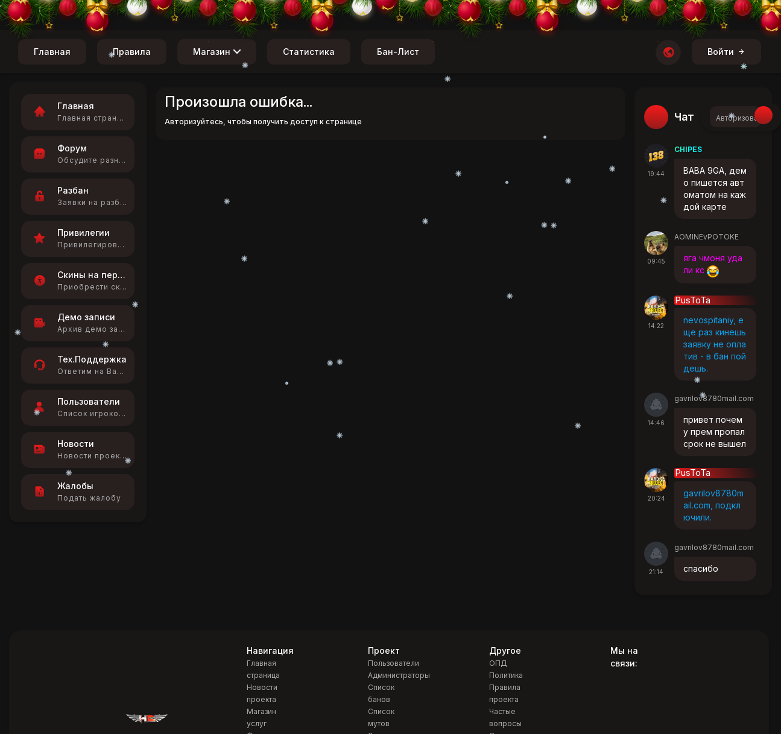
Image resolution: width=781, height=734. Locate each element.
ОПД (498, 663)
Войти (726, 51)
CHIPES (688, 149)
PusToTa (692, 301)
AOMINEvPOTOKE (706, 236)
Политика (506, 675)
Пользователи (393, 663)
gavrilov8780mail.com (714, 398)
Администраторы (399, 675)
